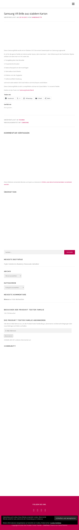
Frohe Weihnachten (18, 299)
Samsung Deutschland (27, 90)
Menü (73, 4)
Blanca (6, 299)
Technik (22, 120)
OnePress (46, 525)
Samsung (25, 122)
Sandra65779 (37, 17)
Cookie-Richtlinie (55, 523)
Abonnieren (8, 336)
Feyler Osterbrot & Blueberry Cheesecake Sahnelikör (21, 264)
